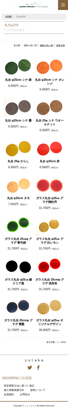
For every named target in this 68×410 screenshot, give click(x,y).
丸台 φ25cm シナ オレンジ (49, 81)
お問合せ (25, 394)
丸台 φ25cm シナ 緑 (18, 79)
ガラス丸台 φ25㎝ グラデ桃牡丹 (49, 200)
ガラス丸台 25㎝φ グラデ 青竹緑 (18, 240)
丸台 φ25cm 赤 (49, 161)
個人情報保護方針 (14, 390)
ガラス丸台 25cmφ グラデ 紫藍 (18, 322)
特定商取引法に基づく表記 (19, 385)
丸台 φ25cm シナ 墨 (18, 120)
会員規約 (9, 394)
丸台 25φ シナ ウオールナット (50, 122)
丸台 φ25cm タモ (18, 198)
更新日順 (60, 45)
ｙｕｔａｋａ (34, 360)
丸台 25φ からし (18, 161)
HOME (8, 16)
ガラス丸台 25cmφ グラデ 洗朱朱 (49, 281)
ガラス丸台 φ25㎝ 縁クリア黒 (18, 281)
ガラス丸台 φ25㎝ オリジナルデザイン (49, 322)
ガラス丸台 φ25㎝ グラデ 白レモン (49, 240)
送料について (37, 390)
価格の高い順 (46, 45)
